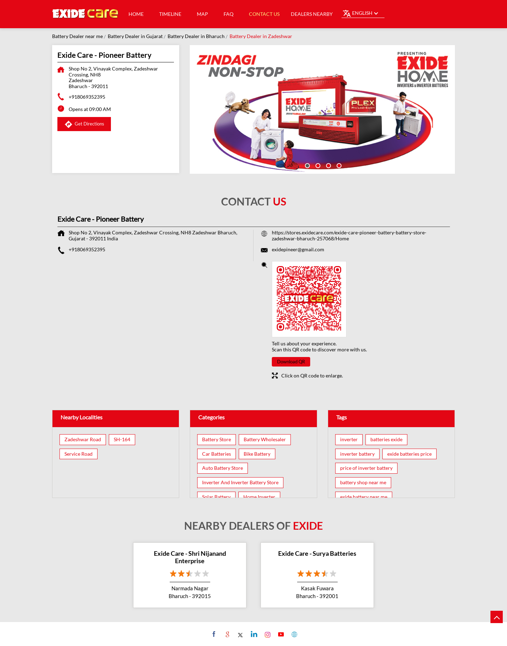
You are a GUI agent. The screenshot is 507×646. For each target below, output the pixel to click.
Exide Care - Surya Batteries (317, 553)
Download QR (291, 361)
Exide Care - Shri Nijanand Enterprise (190, 557)
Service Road (78, 454)
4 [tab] (338, 165)
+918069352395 (87, 97)
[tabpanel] (322, 109)
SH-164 (122, 439)
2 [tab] (317, 165)
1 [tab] (306, 165)
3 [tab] (328, 165)
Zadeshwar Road (82, 439)
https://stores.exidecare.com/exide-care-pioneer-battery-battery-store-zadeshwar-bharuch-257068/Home (349, 235)
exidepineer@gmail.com (298, 249)
